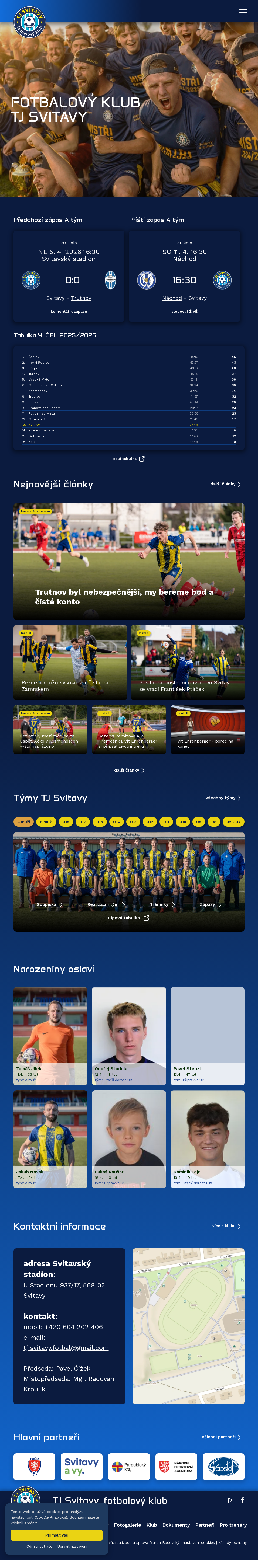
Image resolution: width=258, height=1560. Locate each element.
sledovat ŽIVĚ (184, 311)
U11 (166, 822)
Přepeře (35, 368)
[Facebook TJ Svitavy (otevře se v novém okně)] (242, 1501)
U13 (133, 822)
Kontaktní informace (59, 1226)
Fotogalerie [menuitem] (127, 1525)
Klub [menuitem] (151, 1525)
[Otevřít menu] (243, 12)
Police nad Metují (42, 413)
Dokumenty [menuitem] (176, 1525)
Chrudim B (37, 419)
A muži (23, 822)
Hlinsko (34, 402)
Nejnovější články (53, 484)
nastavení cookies (199, 1542)
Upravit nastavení (72, 1546)
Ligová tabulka (124, 917)
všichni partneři (219, 1436)
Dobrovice (37, 436)
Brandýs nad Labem (45, 408)
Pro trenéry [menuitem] (233, 1525)
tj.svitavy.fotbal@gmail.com (66, 1348)
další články (223, 483)
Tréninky (160, 904)
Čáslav (34, 357)
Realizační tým (103, 904)
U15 (99, 822)
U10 (182, 822)
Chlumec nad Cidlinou (46, 385)
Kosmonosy (38, 391)
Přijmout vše (56, 1535)
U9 (198, 822)
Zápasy (208, 904)
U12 (150, 822)
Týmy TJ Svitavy (50, 798)
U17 (82, 822)
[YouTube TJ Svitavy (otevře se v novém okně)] (230, 1501)
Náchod (172, 298)
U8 (213, 822)
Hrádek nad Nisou (43, 430)
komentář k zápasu (69, 311)
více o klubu (224, 1226)
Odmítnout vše (39, 1546)
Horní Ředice (39, 362)
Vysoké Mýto (39, 379)
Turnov (34, 374)
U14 (116, 822)
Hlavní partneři (46, 1437)
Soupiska (47, 904)
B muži (46, 822)
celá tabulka (125, 458)
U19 (66, 822)
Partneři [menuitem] (205, 1525)
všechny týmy (221, 797)
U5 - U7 (233, 822)
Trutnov (81, 298)
